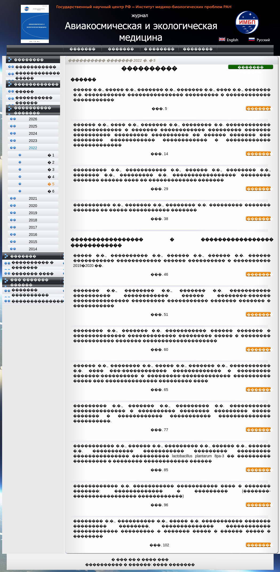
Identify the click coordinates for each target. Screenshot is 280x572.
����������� (35, 67)
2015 (33, 242)
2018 (33, 220)
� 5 (51, 184)
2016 (33, 234)
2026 (33, 119)
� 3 (51, 169)
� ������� (159, 49)
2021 (33, 198)
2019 (33, 213)
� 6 (51, 191)
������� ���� (32, 273)
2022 (33, 148)
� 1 (51, 155)
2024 (33, 133)
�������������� (37, 301)
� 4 (51, 177)
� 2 (51, 162)
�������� (198, 49)
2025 (33, 126)
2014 (33, 249)
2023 (33, 141)
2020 (33, 206)
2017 (33, 227)
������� (82, 49)
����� (24, 91)
